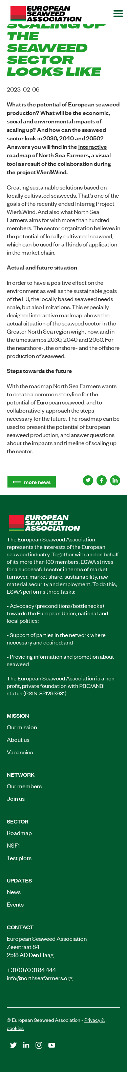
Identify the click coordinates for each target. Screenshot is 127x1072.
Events (15, 904)
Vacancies (20, 752)
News (14, 891)
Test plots (19, 857)
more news (37, 481)
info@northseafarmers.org (39, 977)
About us (18, 739)
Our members (24, 785)
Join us (16, 798)
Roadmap (19, 832)
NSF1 (13, 845)
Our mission (22, 726)
